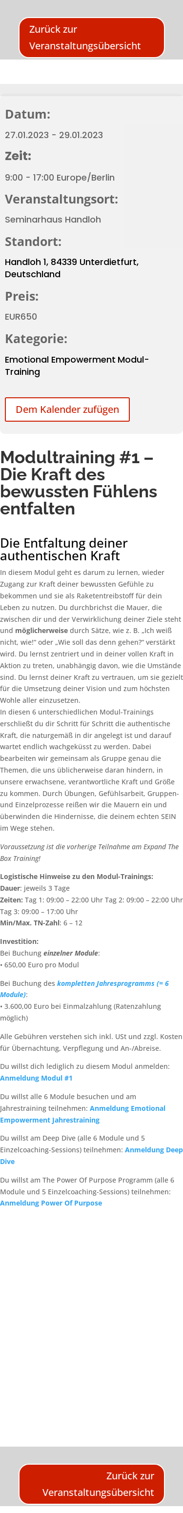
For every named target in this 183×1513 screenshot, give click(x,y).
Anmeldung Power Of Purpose (51, 1202)
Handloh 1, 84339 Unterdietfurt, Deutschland (72, 268)
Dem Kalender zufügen (67, 409)
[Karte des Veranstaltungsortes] (91, 1318)
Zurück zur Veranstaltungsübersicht (85, 37)
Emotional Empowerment (60, 359)
